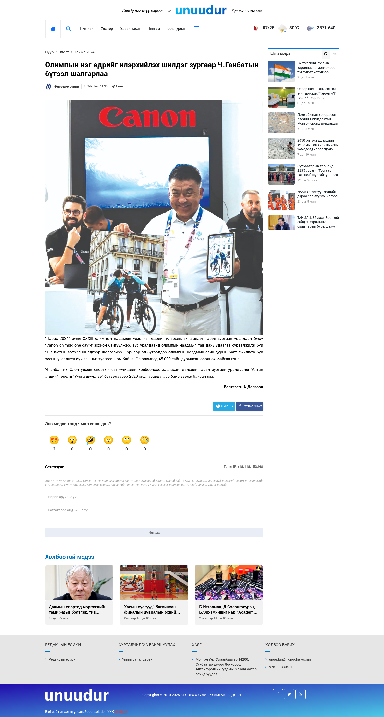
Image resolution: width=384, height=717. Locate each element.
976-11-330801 (281, 667)
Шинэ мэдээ (280, 53)
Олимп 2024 (84, 52)
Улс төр (107, 28)
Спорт (64, 52)
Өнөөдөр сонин (66, 86)
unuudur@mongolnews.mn (290, 659)
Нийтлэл (87, 28)
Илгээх (154, 533)
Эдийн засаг (130, 28)
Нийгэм (154, 28)
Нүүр (49, 52)
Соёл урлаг (176, 28)
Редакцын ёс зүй (62, 659)
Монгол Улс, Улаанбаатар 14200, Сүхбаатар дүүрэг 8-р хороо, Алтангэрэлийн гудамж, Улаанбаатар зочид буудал (226, 666)
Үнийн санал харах (137, 659)
